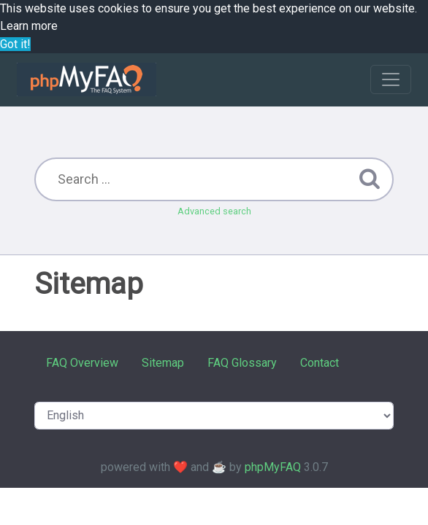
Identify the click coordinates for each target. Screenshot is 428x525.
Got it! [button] (15, 44)
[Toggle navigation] (390, 79)
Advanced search (214, 211)
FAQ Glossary (242, 363)
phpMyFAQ (273, 467)
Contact (319, 363)
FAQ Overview (82, 363)
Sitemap (163, 363)
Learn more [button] (29, 26)
